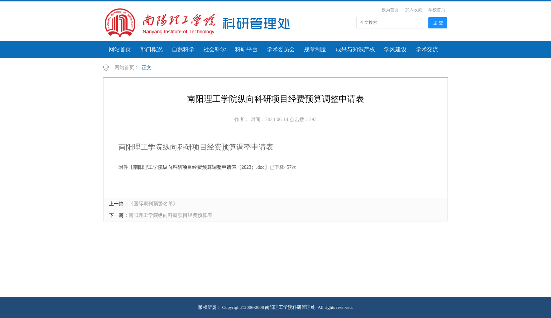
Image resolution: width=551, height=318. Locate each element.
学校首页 (436, 9)
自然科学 (183, 49)
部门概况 (151, 49)
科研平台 (246, 49)
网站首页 (120, 49)
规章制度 (315, 49)
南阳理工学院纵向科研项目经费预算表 (170, 215)
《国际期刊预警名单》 (153, 203)
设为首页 (390, 9)
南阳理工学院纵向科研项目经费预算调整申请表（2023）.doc (199, 167)
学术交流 (427, 49)
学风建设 (395, 49)
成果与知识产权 (355, 49)
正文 (146, 67)
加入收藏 (413, 9)
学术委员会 (281, 49)
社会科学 (214, 49)
